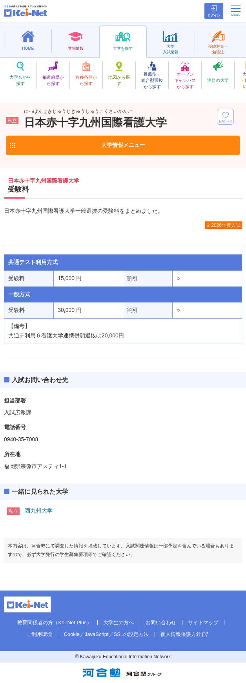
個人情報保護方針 (180, 634)
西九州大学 (39, 510)
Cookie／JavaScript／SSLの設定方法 (106, 634)
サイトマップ (203, 622)
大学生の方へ (118, 622)
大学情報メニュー (123, 145)
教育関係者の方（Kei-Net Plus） (54, 622)
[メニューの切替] (236, 10)
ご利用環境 (39, 634)
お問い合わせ (161, 622)
